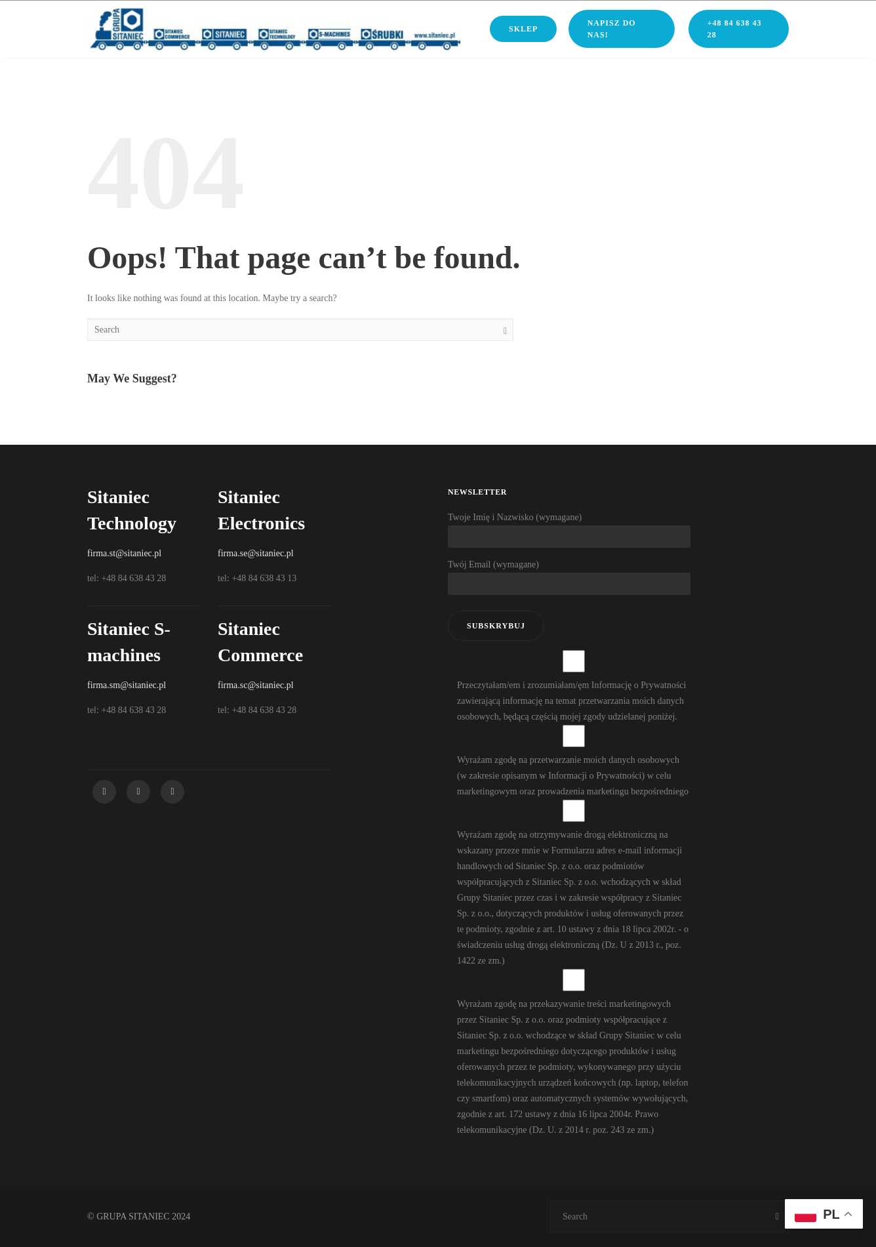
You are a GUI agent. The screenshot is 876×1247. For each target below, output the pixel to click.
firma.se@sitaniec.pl (256, 553)
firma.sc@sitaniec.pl (256, 685)
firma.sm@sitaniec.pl (126, 685)
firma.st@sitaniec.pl (124, 553)
